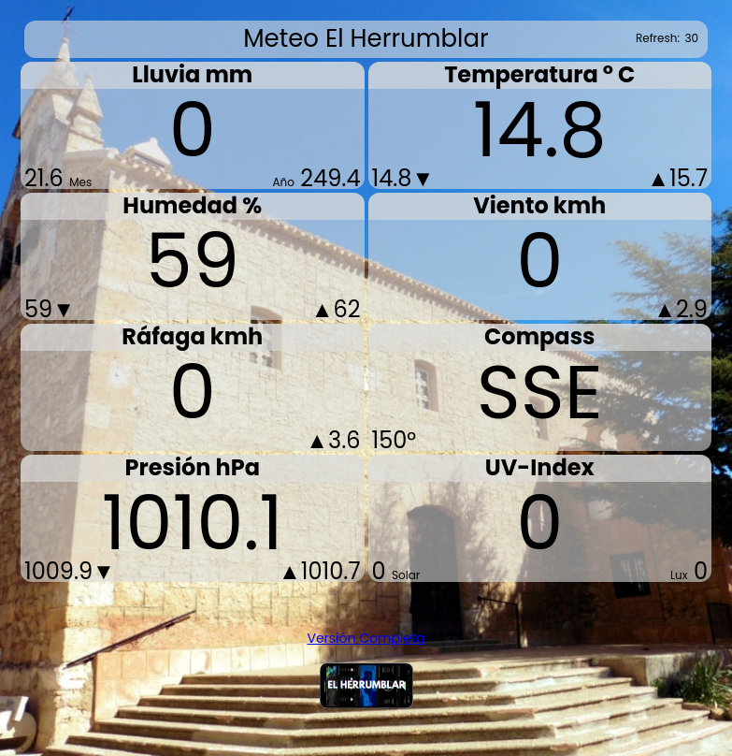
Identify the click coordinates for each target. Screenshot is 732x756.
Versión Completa (365, 638)
